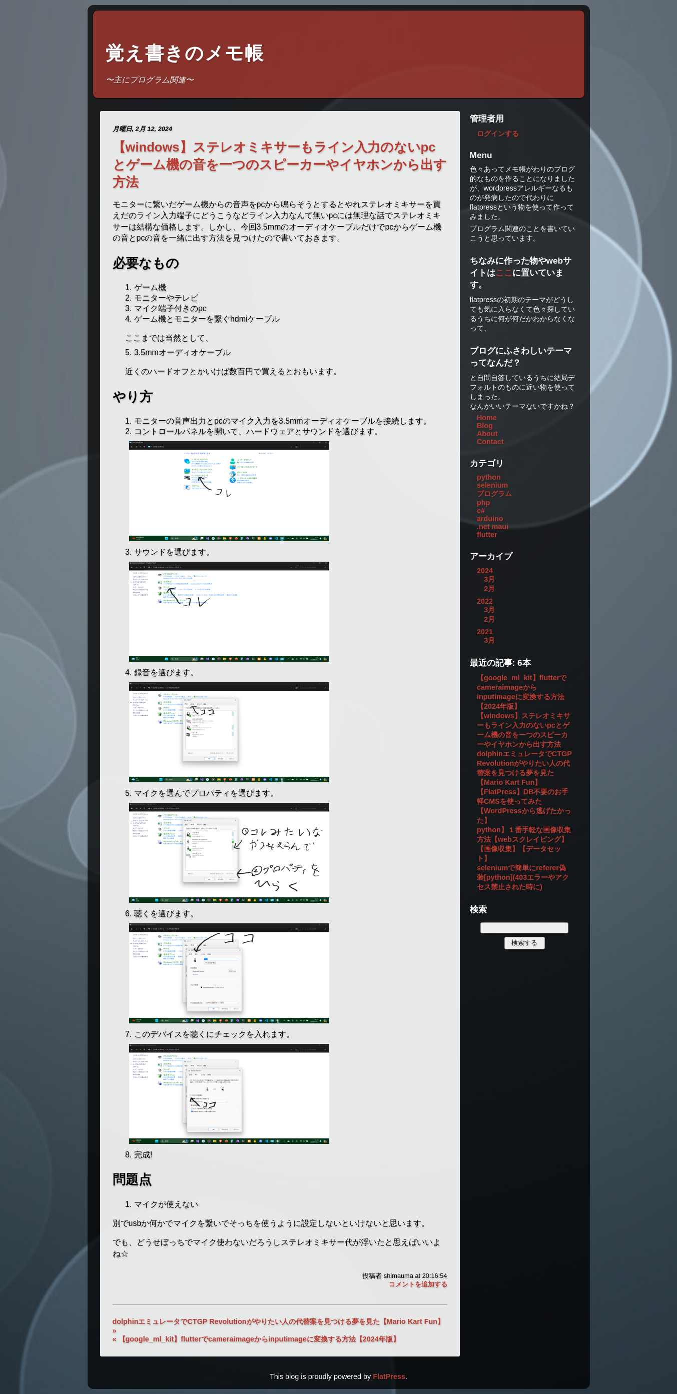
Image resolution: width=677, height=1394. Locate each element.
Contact (490, 442)
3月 (489, 579)
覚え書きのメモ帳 (185, 53)
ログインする (498, 134)
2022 (485, 601)
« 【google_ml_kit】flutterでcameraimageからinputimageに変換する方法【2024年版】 (256, 1339)
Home (487, 418)
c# (481, 511)
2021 (485, 632)
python (489, 477)
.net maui (492, 527)
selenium (492, 485)
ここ (503, 273)
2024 (485, 571)
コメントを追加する (418, 1284)
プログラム (494, 494)
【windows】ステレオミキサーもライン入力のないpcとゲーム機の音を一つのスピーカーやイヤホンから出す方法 (280, 164)
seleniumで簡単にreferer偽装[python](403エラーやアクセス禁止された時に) (523, 877)
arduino (490, 519)
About (487, 434)
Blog (485, 426)
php (483, 503)
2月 (489, 589)
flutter (487, 535)
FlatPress (389, 1376)
